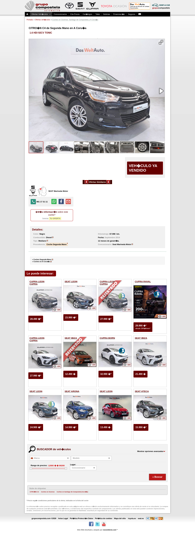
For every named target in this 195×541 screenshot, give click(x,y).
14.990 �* (70, 427)
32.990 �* (105, 374)
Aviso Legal (63, 518)
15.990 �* (140, 427)
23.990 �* (70, 317)
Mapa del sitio (120, 518)
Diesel (49, 237)
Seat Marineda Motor (121, 244)
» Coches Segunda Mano (41, 259)
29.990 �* (142, 327)
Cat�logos (87, 14)
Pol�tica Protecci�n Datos (81, 518)
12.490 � (70, 374)
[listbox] (83, 468)
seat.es (141, 518)
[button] (161, 42)
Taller (97, 14)
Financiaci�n (119, 14)
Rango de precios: (39, 465)
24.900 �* (35, 427)
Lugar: (73, 464)
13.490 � (105, 427)
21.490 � (140, 374)
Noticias (106, 14)
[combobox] (50, 458)
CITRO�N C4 (34, 492)
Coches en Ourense (48, 492)
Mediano (42, 241)
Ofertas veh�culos (42, 20)
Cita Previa (75, 14)
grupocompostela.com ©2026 (44, 518)
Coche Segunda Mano (57, 244)
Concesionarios (60, 14)
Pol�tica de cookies (103, 518)
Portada (30, 20)
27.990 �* (105, 319)
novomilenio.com (109, 530)
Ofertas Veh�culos (40, 14)
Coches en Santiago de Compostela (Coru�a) (72, 492)
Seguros (131, 14)
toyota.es (132, 518)
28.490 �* (35, 319)
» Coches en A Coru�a (41, 261)
